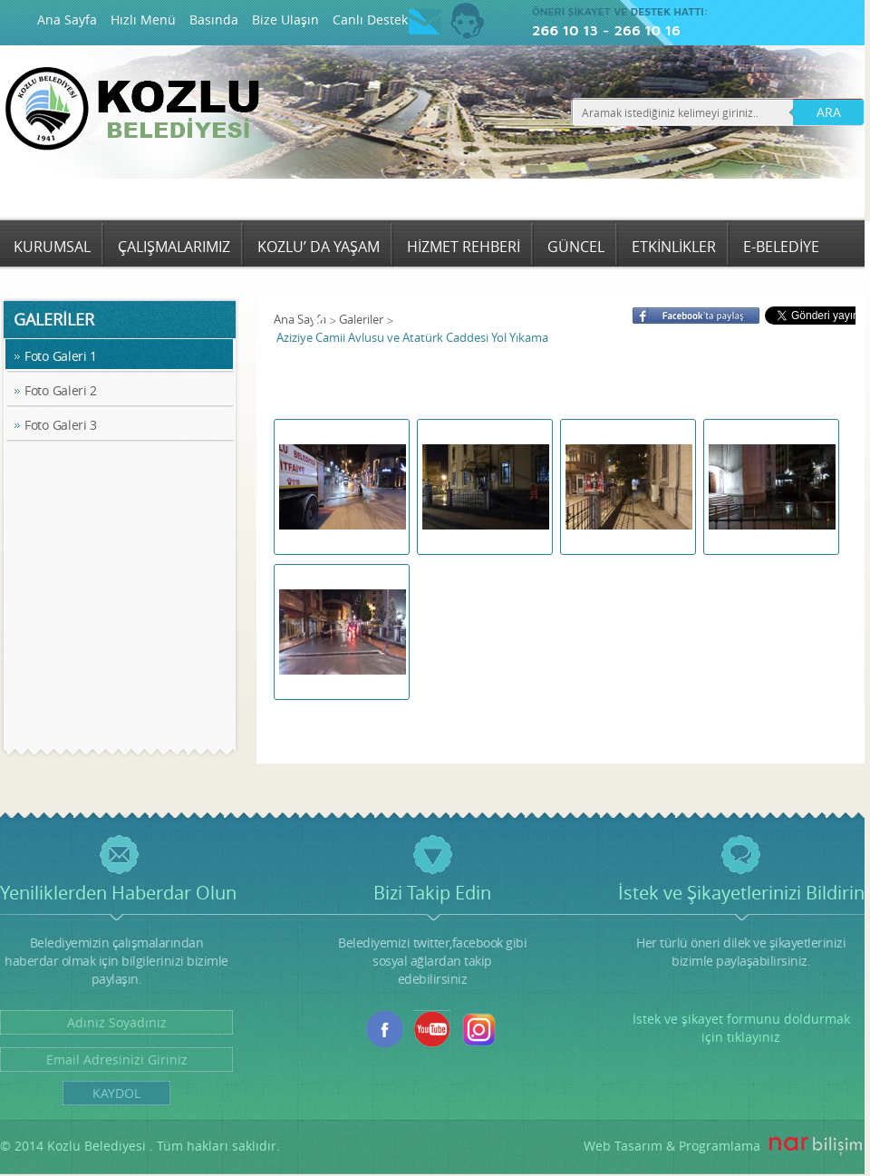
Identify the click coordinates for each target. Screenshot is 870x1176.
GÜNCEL (575, 247)
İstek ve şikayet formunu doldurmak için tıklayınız (741, 1027)
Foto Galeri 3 (60, 424)
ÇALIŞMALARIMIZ (174, 247)
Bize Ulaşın (285, 19)
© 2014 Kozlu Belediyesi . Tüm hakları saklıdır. (140, 1145)
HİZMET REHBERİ (463, 247)
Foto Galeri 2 (60, 390)
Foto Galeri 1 (60, 355)
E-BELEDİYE (781, 247)
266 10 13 (565, 30)
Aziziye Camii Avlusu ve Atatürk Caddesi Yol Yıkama (412, 337)
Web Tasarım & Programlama (672, 1145)
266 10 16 (647, 30)
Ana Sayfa (67, 19)
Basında (213, 19)
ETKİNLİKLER (674, 247)
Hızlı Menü (143, 19)
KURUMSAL (52, 247)
